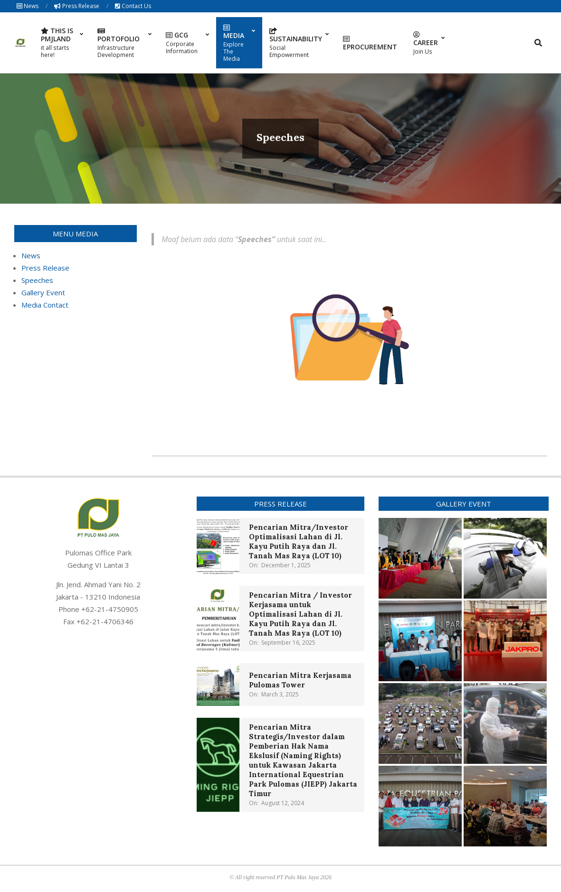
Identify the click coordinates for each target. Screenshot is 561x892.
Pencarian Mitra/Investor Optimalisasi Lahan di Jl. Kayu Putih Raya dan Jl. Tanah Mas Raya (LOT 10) (298, 541)
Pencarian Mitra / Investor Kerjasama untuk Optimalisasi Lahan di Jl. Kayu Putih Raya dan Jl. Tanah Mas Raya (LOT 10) (300, 614)
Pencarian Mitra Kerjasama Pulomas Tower (300, 680)
